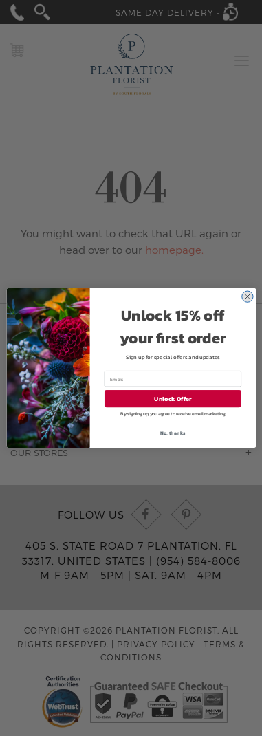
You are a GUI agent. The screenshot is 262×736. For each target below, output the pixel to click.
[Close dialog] (247, 297)
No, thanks (173, 433)
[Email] (172, 379)
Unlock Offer (172, 399)
